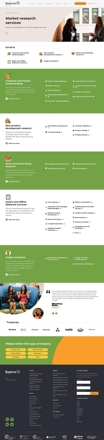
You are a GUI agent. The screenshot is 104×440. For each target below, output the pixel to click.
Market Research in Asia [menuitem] (60, 380)
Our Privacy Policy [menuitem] (58, 414)
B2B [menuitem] (30, 405)
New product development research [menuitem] (36, 378)
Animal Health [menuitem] (33, 398)
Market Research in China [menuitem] (60, 377)
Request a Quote (38, 349)
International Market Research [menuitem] (59, 374)
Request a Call (15, 349)
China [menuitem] (78, 401)
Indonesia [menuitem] (79, 408)
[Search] (71, 3)
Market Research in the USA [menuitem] (60, 395)
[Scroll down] (7, 33)
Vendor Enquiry (15, 353)
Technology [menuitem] (32, 423)
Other (38, 357)
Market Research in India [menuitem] (60, 384)
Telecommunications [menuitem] (35, 425)
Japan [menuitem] (78, 403)
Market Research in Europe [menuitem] (58, 387)
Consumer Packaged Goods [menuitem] (35, 408)
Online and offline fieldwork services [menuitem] (34, 386)
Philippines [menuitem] (80, 410)
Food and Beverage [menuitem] (35, 416)
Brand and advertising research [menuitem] (35, 382)
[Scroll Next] (56, 313)
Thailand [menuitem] (79, 415)
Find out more (13, 99)
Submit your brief (80, 3)
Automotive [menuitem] (32, 403)
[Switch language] (93, 3)
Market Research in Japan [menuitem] (60, 382)
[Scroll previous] (53, 313)
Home (7, 12)
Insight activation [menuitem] (34, 389)
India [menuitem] (78, 406)
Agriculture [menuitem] (32, 401)
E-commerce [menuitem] (33, 411)
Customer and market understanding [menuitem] (35, 374)
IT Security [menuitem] (56, 417)
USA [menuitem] (78, 419)
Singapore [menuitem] (80, 412)
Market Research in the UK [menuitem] (60, 391)
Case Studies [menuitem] (56, 405)
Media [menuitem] (31, 421)
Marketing (16, 357)
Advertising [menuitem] (32, 396)
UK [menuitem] (77, 417)
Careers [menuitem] (55, 408)
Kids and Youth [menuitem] (33, 418)
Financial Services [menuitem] (34, 414)
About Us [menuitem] (56, 403)
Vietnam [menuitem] (79, 421)
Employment (38, 353)
